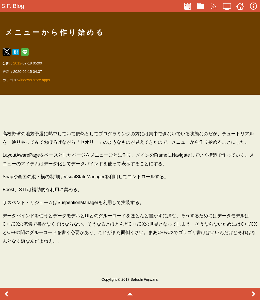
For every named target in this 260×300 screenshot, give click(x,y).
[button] (7, 52)
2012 (17, 63)
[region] (130, 112)
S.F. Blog (12, 6)
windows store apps (34, 80)
